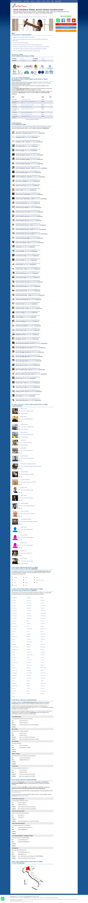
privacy (18, 901)
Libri (52, 1)
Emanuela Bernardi (24, 503)
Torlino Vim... (43, 685)
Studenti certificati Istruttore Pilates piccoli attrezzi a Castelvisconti (27, 44)
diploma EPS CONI (38, 707)
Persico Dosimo (30, 654)
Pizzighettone (14, 662)
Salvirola (42, 670)
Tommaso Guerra (24, 424)
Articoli (38, 1)
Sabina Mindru (24, 416)
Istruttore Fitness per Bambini (26, 114)
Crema (28, 626)
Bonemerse (43, 600)
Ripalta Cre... (43, 665)
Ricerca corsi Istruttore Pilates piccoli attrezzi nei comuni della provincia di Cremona (31, 46)
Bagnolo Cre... (29, 600)
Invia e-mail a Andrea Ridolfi (27, 450)
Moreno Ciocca (24, 408)
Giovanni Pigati (24, 487)
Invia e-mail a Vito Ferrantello (27, 561)
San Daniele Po (29, 672)
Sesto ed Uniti (29, 678)
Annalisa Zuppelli (24, 471)
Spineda (28, 683)
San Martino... (14, 675)
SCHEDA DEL (23, 55)
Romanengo (29, 670)
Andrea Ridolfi (24, 448)
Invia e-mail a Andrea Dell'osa (27, 434)
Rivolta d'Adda (43, 667)
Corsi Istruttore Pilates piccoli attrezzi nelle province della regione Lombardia (29, 48)
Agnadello (28, 597)
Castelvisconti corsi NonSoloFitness (21, 42)
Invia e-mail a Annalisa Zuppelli (27, 474)
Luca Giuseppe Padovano (26, 519)
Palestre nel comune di (24, 700)
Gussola (13, 641)
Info (48, 1)
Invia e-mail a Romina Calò (26, 442)
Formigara (29, 633)
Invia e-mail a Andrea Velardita (27, 458)
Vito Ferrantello (24, 558)
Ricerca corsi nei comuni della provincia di (27, 589)
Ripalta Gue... (14, 667)
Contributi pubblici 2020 (53, 897)
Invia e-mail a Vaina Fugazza (27, 497)
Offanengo (29, 649)
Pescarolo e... (43, 654)
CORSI (19, 123)
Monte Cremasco (15, 646)
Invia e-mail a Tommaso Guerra (27, 426)
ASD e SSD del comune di (24, 779)
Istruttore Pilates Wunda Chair (26, 106)
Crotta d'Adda (29, 628)
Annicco (42, 597)
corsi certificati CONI (16, 792)
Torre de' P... (29, 688)
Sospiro (42, 680)
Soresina (28, 680)
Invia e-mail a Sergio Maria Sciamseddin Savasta (31, 466)
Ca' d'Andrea (29, 602)
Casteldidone (43, 615)
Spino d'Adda (43, 683)
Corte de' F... (43, 623)
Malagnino (29, 644)
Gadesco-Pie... (14, 636)
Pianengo (42, 657)
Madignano (14, 644)
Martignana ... (43, 644)
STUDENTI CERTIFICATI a (30, 405)
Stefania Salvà (24, 542)
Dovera (28, 631)
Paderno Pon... (29, 652)
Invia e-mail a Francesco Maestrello (28, 482)
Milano (15, 582)
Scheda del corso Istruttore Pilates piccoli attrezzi (24, 37)
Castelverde (29, 618)
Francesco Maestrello (25, 479)
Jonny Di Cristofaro (25, 511)
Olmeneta (42, 649)
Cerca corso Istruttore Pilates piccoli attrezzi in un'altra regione (26, 50)
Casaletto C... (43, 610)
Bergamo (15, 577)
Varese (26, 585)
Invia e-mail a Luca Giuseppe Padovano (29, 521)
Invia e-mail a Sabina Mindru (27, 418)
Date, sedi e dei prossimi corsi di (29, 79)
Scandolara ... (29, 675)
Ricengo (13, 665)
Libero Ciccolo (24, 527)
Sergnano (14, 678)
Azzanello (14, 600)
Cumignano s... (43, 628)
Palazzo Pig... (43, 652)
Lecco (15, 580)
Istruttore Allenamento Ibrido (26, 112)
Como (37, 577)
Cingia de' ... (14, 623)
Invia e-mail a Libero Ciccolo (27, 529)
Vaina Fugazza (24, 495)
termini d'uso (20, 900)
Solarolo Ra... (43, 678)
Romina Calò (23, 440)
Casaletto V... (29, 613)
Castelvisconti (30, 16)
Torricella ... (43, 688)
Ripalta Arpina (29, 665)
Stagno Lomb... (15, 685)
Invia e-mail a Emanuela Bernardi (27, 505)
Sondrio (15, 585)
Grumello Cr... (43, 639)
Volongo (42, 693)
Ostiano (13, 652)
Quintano (42, 662)
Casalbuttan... (14, 610)
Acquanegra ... (14, 597)
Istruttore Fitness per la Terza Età (27, 104)
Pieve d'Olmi (29, 659)
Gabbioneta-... (43, 633)
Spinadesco (14, 683)
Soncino (13, 680)
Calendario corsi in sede (16, 1)
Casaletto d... (14, 613)
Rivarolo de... (29, 667)
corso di (43, 711)
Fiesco (13, 633)
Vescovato (29, 693)
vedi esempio (22, 60)
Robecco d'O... (14, 670)
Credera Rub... (14, 626)
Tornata (13, 688)
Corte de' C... (29, 623)
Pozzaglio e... (29, 662)
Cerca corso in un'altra (27, 862)
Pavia (37, 582)
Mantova (26, 582)
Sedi (43, 1)
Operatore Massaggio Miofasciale (27, 108)
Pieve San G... (43, 659)
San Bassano (14, 672)
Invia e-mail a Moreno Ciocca (27, 411)
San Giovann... (43, 672)
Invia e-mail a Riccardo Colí (26, 553)
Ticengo (28, 685)
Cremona (24, 16)
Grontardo (29, 639)
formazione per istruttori (23, 795)
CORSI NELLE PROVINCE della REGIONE (25, 568)
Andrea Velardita (24, 456)
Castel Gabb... (29, 615)
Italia (16, 16)
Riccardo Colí (23, 550)
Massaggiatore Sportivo (25, 116)
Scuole (32, 1)
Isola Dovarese (29, 641)
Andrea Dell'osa (24, 432)
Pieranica (13, 659)
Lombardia (20, 16)
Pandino (13, 654)
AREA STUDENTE (58, 1)
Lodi (26, 580)
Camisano (14, 605)
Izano (42, 641)
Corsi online (26, 1)
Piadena (28, 657)
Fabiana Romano (24, 534)
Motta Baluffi (14, 649)
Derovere (13, 631)
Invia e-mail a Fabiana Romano (27, 537)
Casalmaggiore (43, 613)
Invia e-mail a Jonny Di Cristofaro (28, 513)
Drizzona (42, 631)
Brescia (26, 577)
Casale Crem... (29, 610)
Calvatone (42, 602)
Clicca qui (22, 58)
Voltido (13, 696)
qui (22, 901)
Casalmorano (14, 615)
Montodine (29, 646)
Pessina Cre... (14, 657)
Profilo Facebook (24, 413)
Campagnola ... (29, 605)
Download (43, 58)
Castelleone (14, 618)
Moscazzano (43, 646)
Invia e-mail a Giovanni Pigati (27, 490)
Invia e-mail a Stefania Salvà (27, 545)
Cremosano (14, 628)
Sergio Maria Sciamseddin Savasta (28, 463)
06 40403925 (66, 16)
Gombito (13, 639)
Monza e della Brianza (40, 580)
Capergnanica (43, 605)
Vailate (13, 693)
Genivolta (28, 636)
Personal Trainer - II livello (26, 99)
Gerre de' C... (43, 636)
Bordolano (14, 602)
